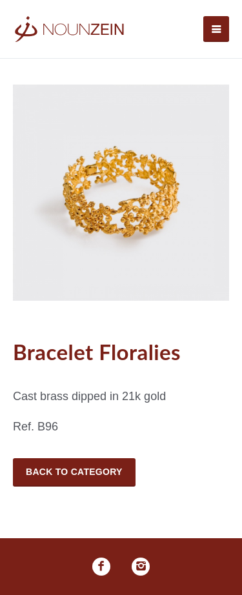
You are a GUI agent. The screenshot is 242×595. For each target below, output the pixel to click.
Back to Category (74, 472)
